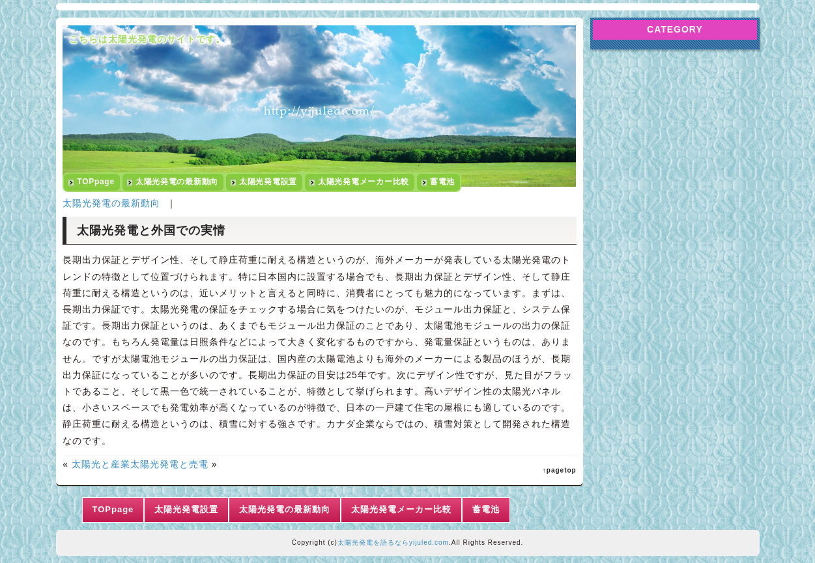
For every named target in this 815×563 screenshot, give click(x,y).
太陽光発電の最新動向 (177, 181)
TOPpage (96, 181)
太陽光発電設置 (268, 181)
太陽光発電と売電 (169, 464)
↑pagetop (560, 470)
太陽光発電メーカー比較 (363, 181)
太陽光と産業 (101, 464)
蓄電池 (442, 181)
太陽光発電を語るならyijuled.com (393, 542)
